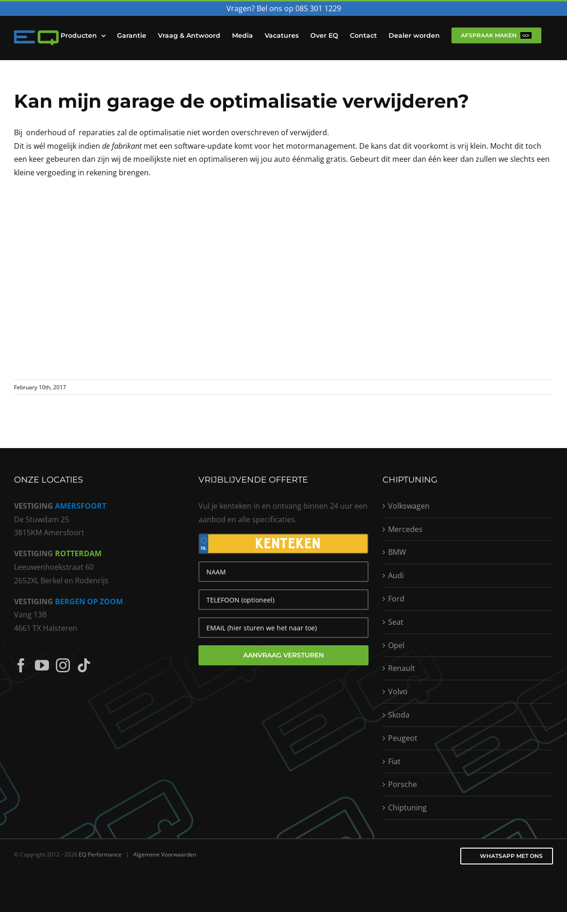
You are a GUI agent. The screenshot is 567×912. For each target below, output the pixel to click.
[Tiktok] (84, 665)
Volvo (398, 691)
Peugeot (402, 738)
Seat (395, 622)
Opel (396, 645)
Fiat (394, 761)
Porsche (402, 784)
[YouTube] (42, 665)
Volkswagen (409, 506)
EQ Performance (100, 854)
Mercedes (405, 529)
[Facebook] (21, 665)
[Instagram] (63, 665)
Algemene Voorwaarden (164, 854)
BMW (397, 552)
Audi (396, 575)
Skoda (399, 715)
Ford (396, 599)
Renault (401, 668)
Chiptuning (407, 807)
